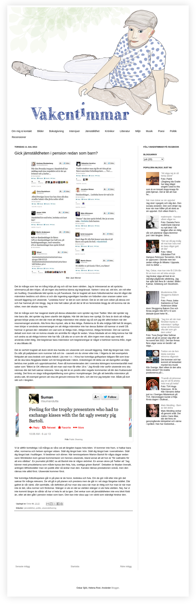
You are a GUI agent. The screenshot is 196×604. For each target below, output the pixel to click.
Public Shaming (76, 439)
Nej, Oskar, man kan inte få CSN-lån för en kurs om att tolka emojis (163, 271)
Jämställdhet (92, 131)
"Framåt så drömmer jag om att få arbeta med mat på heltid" (171, 381)
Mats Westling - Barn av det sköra (171, 406)
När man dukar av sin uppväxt (160, 200)
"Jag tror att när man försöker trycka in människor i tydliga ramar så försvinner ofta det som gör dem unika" (171, 326)
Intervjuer (74, 131)
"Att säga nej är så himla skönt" (170, 174)
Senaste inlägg (22, 566)
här (70, 356)
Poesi (161, 131)
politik (38, 508)
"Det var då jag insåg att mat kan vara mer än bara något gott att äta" (171, 245)
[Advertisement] (73, 538)
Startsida (75, 566)
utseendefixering (49, 508)
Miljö (138, 131)
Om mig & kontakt (22, 131)
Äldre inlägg (126, 566)
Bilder (40, 131)
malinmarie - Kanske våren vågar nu (171, 218)
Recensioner (19, 137)
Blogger (115, 588)
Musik (149, 131)
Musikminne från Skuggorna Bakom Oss (170, 295)
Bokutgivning (56, 131)
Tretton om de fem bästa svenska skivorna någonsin (170, 354)
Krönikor (109, 131)
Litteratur (125, 131)
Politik (173, 131)
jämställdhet (29, 508)
